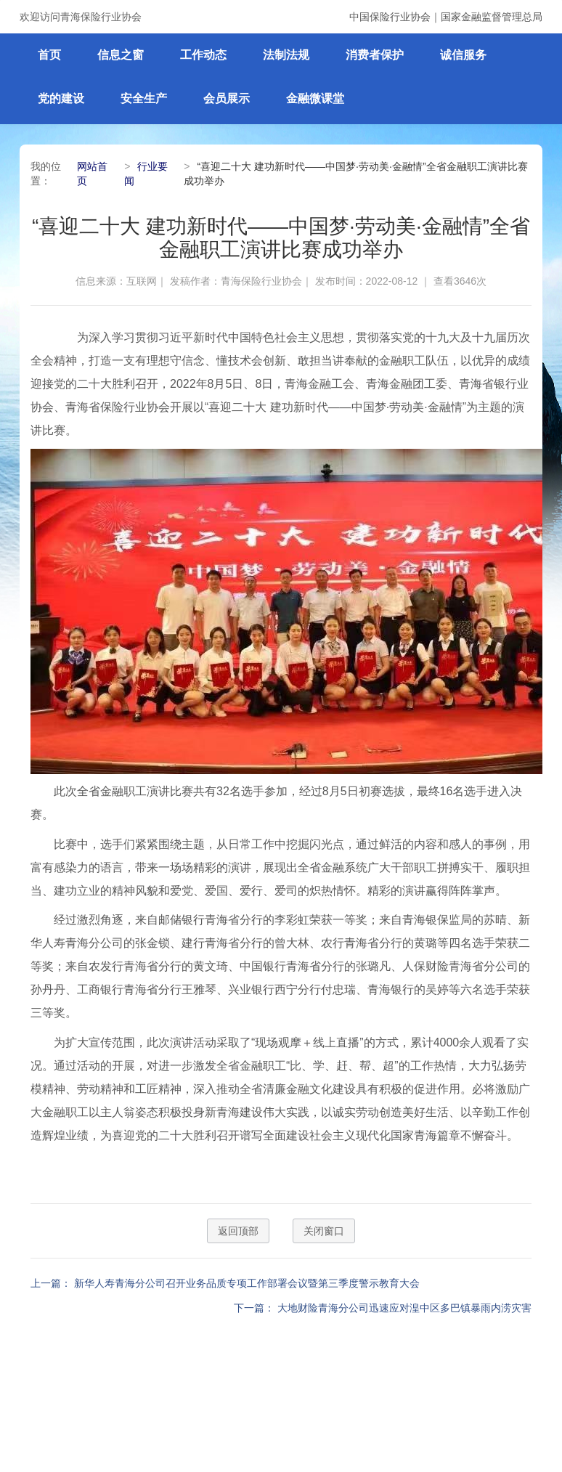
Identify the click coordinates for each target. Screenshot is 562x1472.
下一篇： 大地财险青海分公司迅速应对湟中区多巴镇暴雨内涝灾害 (383, 1308)
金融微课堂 (315, 98)
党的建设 (61, 98)
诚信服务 (463, 55)
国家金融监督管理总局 (491, 17)
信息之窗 (120, 55)
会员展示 (226, 98)
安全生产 (144, 98)
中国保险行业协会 (390, 17)
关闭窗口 (324, 1231)
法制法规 (286, 55)
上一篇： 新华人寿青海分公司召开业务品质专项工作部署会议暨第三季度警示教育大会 (225, 1283)
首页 (49, 55)
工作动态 (203, 55)
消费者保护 (375, 55)
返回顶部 (238, 1231)
